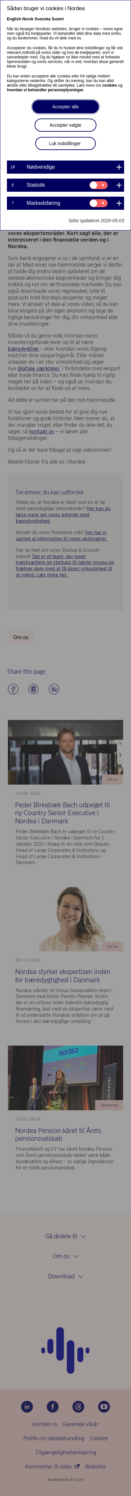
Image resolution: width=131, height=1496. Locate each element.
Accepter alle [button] (65, 106)
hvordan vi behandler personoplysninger (45, 90)
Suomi (58, 19)
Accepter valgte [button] (66, 125)
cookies (109, 85)
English (14, 19)
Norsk (27, 19)
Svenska (43, 19)
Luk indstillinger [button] (65, 143)
